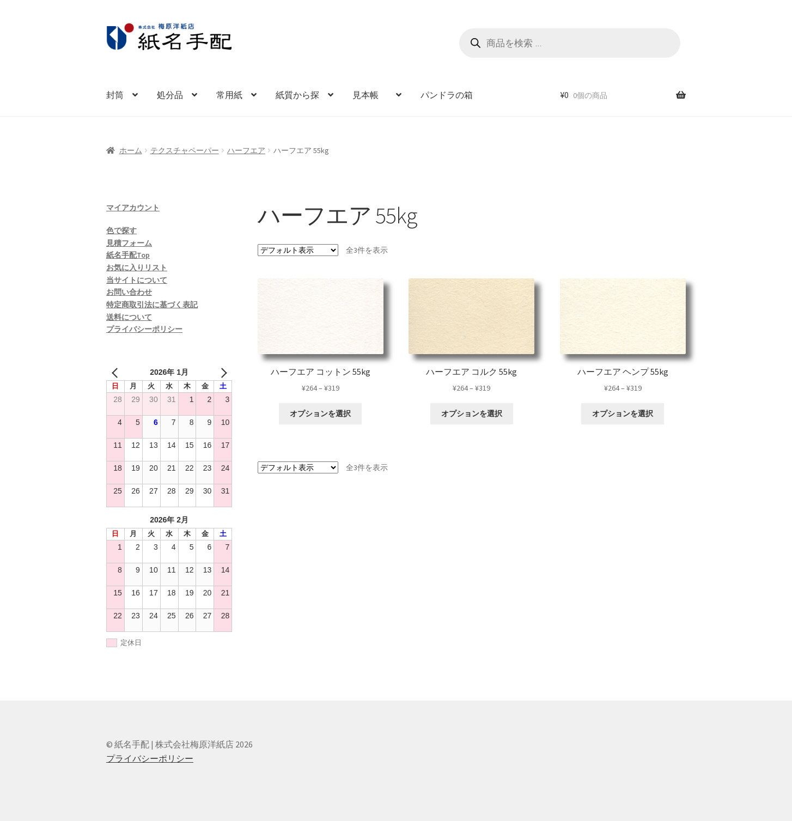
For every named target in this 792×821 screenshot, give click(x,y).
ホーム (130, 150)
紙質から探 (297, 94)
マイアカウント (133, 207)
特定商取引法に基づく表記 (152, 304)
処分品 (170, 94)
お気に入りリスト (136, 267)
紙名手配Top (128, 255)
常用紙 (229, 94)
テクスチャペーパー (184, 150)
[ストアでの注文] (298, 250)
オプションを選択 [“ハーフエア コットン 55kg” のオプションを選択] (320, 413)
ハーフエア (246, 150)
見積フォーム (129, 243)
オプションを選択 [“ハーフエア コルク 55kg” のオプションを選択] (471, 413)
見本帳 (369, 94)
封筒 (115, 94)
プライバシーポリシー (144, 329)
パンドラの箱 (447, 94)
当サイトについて (136, 280)
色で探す (121, 230)
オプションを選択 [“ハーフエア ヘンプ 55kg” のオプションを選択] (622, 413)
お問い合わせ (129, 292)
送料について (129, 317)
